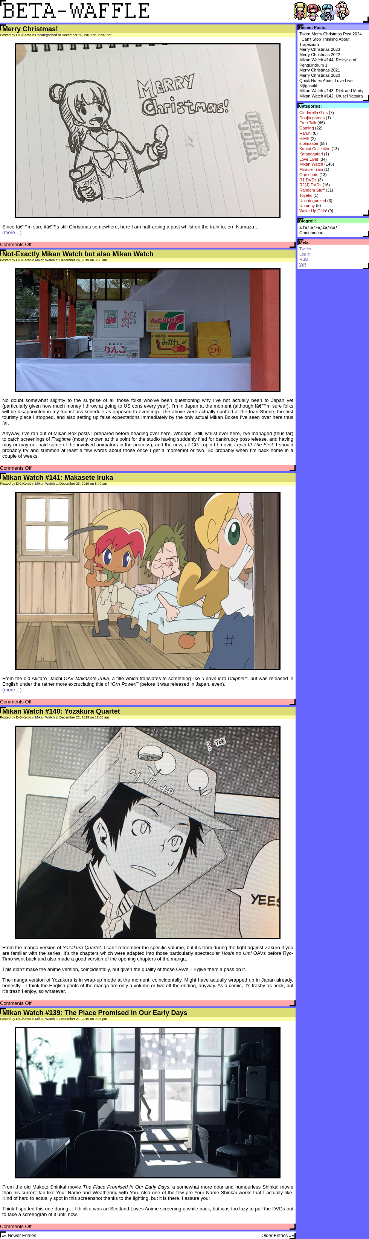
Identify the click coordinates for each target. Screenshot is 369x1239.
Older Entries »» (277, 1235)
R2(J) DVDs (310, 185)
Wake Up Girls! (313, 211)
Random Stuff (312, 190)
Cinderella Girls (313, 112)
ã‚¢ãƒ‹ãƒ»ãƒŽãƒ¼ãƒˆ (319, 227)
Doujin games (312, 118)
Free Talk (307, 122)
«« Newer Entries (19, 1235)
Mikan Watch (311, 164)
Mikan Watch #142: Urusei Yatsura (331, 96)
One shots (308, 174)
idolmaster (309, 143)
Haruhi (305, 133)
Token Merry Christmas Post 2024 (330, 34)
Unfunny (307, 205)
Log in (305, 254)
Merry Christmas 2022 (319, 54)
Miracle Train (311, 169)
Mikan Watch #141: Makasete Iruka (57, 477)
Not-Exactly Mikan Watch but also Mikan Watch (78, 254)
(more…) (11, 232)
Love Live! (308, 159)
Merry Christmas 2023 (319, 49)
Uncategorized (312, 200)
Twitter (305, 249)
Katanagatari (311, 154)
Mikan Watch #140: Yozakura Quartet (61, 711)
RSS (303, 259)
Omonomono (311, 232)
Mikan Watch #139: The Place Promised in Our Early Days (95, 1013)
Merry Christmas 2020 (319, 75)
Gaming (306, 128)
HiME (304, 138)
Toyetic (305, 195)
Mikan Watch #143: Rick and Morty (331, 90)
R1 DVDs (308, 180)
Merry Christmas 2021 (319, 70)
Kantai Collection (315, 148)
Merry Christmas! (30, 29)
